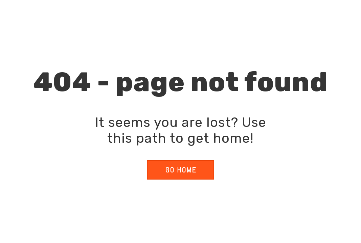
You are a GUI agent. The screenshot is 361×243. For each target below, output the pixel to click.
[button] (180, 170)
